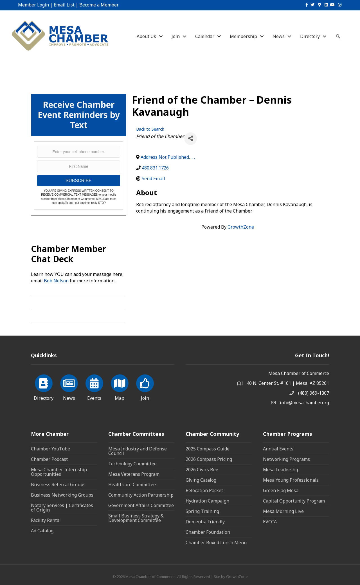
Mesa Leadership (281, 469)
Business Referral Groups (58, 484)
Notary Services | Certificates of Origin (62, 507)
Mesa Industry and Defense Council (137, 451)
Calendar (204, 36)
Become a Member (99, 5)
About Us (146, 36)
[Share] (190, 138)
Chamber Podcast (49, 459)
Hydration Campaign (207, 501)
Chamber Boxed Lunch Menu (216, 542)
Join (176, 36)
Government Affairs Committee (141, 505)
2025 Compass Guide (208, 449)
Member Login (33, 5)
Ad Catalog (42, 531)
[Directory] (43, 386)
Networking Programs (286, 459)
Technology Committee (132, 464)
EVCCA (270, 522)
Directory (310, 36)
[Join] (145, 386)
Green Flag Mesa (280, 490)
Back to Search (150, 129)
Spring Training (202, 511)
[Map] (119, 386)
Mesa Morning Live (283, 511)
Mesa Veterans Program (133, 474)
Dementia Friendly (205, 522)
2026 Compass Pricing (209, 459)
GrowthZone (241, 227)
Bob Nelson (56, 281)
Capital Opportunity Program (294, 501)
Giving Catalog (201, 480)
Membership (243, 36)
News (279, 36)
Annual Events (278, 449)
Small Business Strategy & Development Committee (136, 518)
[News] (69, 386)
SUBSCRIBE (78, 180)
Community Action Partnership (141, 495)
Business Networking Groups (62, 495)
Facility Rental (46, 520)
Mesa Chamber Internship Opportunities (59, 471)
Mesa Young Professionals (291, 480)
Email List (64, 5)
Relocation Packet (204, 490)
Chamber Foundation (208, 532)
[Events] (94, 386)
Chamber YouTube (50, 449)
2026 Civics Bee (202, 469)
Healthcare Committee (132, 484)
